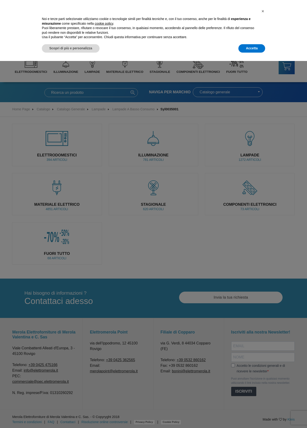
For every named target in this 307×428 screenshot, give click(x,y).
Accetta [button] (252, 48)
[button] (263, 11)
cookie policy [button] (104, 23)
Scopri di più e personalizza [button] (70, 48)
